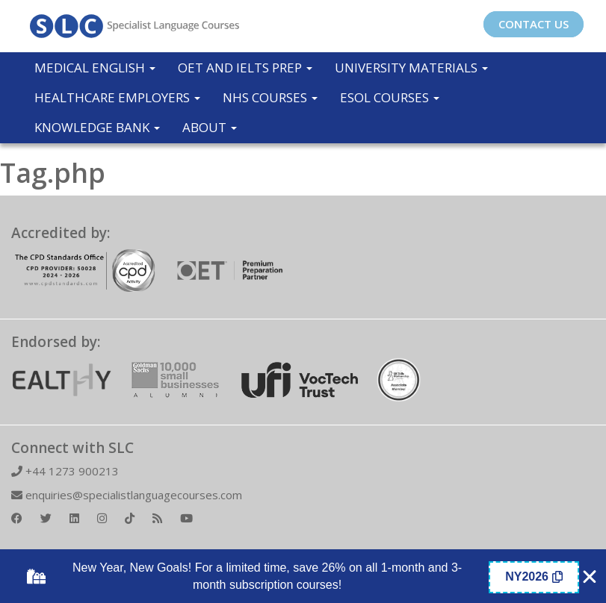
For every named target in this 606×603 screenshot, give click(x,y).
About (209, 127)
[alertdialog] (303, 577)
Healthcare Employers (117, 97)
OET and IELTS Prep (245, 67)
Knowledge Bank (97, 127)
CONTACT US (533, 23)
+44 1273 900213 (65, 470)
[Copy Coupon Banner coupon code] (534, 577)
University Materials (411, 67)
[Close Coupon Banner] (590, 577)
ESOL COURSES (389, 97)
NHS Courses (270, 97)
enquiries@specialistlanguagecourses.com (126, 494)
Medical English (94, 67)
